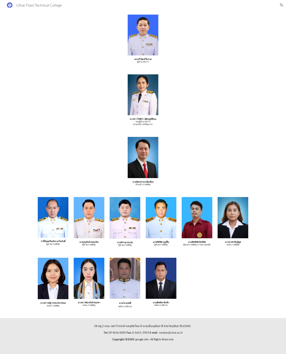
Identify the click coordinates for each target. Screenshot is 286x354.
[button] (281, 5)
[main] (143, 60)
